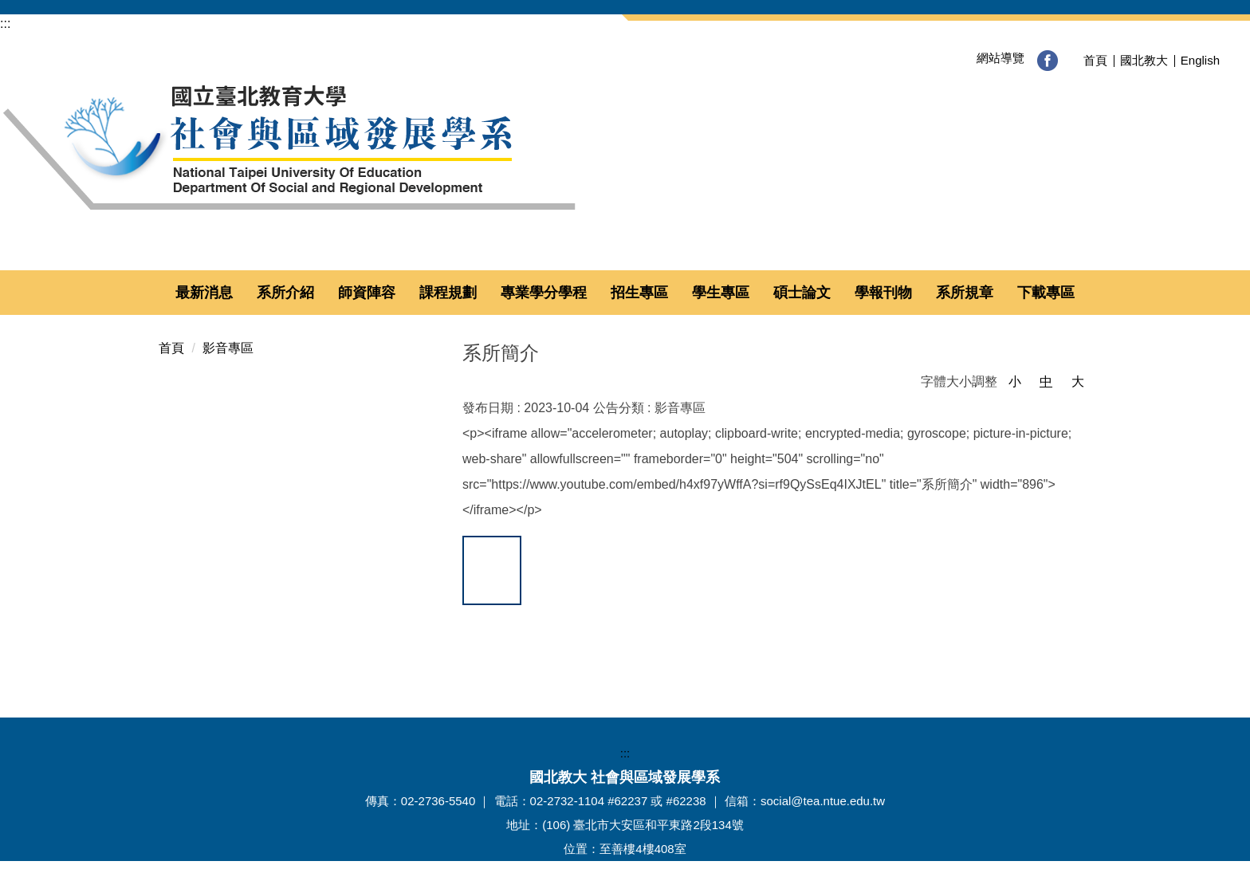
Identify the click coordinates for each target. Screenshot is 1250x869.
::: (5, 23)
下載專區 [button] (1046, 293)
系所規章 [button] (964, 293)
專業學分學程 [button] (544, 293)
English (1200, 60)
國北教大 (1144, 60)
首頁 (1095, 60)
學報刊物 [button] (883, 293)
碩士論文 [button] (802, 293)
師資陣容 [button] (366, 293)
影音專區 (228, 348)
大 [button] (1077, 381)
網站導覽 (980, 58)
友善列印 (676, 642)
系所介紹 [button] (285, 293)
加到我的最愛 (492, 576)
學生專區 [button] (720, 293)
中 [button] (1046, 381)
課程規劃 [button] (448, 293)
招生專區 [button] (639, 293)
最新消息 (204, 293)
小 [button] (1014, 381)
